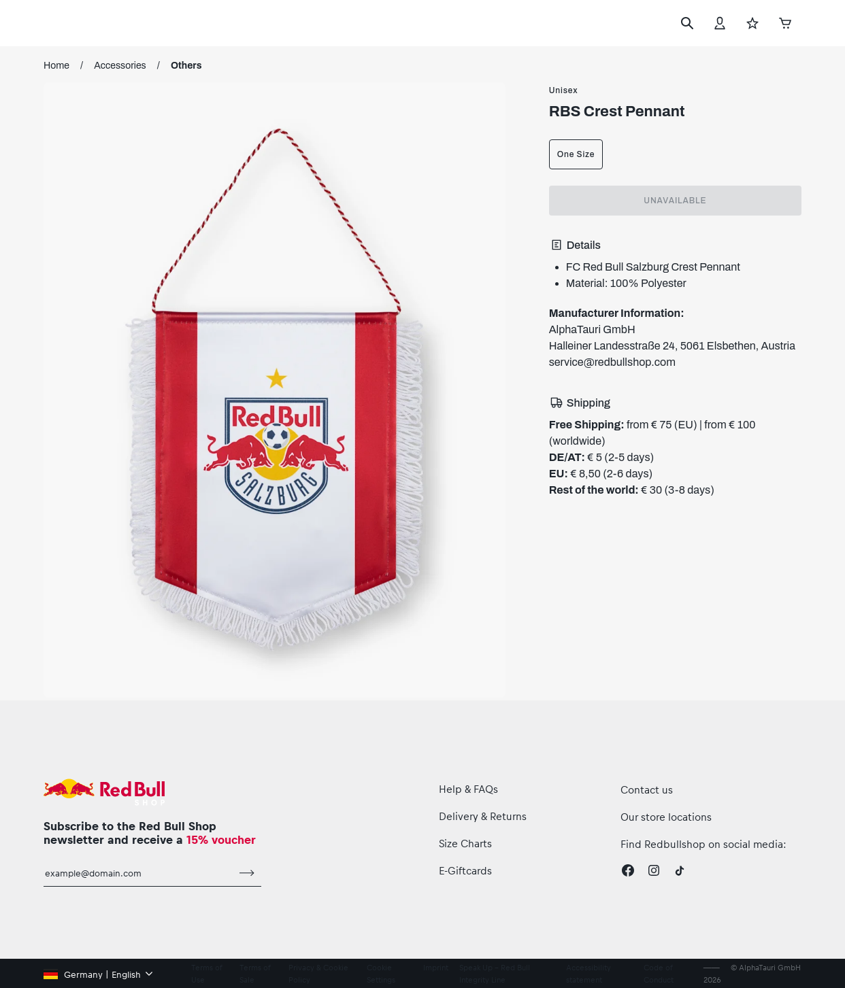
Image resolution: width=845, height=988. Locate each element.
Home (56, 66)
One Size (576, 154)
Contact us (646, 789)
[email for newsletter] (138, 873)
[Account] (720, 23)
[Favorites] (752, 23)
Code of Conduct (659, 973)
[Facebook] (627, 870)
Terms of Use (206, 973)
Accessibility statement (588, 973)
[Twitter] (679, 870)
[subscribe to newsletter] (247, 873)
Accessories (120, 66)
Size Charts (465, 843)
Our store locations (666, 816)
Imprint (435, 967)
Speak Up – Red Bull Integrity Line (494, 973)
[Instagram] (653, 870)
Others (186, 66)
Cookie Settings (381, 973)
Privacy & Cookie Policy (318, 973)
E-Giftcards (465, 870)
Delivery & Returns (483, 816)
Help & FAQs (468, 789)
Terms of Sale (254, 973)
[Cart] (785, 23)
